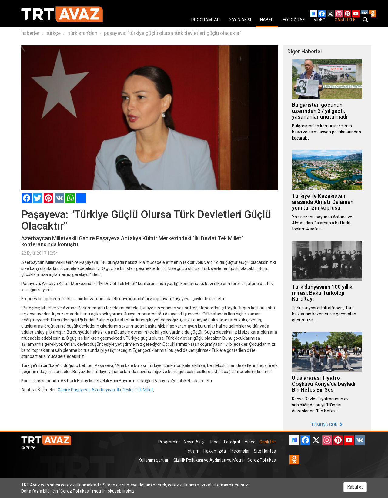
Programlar (169, 441)
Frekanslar (240, 451)
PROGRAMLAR (205, 19)
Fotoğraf (232, 441)
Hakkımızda (214, 451)
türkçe (53, 33)
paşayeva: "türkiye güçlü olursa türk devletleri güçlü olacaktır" (172, 33)
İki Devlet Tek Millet (135, 389)
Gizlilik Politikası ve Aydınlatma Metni (208, 460)
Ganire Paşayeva (74, 389)
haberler (30, 33)
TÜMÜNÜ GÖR (327, 424)
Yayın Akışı (194, 441)
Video (250, 441)
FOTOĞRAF (294, 19)
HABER (267, 19)
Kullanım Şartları (154, 460)
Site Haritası (265, 451)
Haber (214, 441)
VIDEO (320, 19)
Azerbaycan (103, 389)
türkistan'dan (82, 33)
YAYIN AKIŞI (240, 19)
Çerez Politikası (262, 460)
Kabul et (355, 487)
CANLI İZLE (345, 19)
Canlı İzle (268, 441)
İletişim (192, 451)
